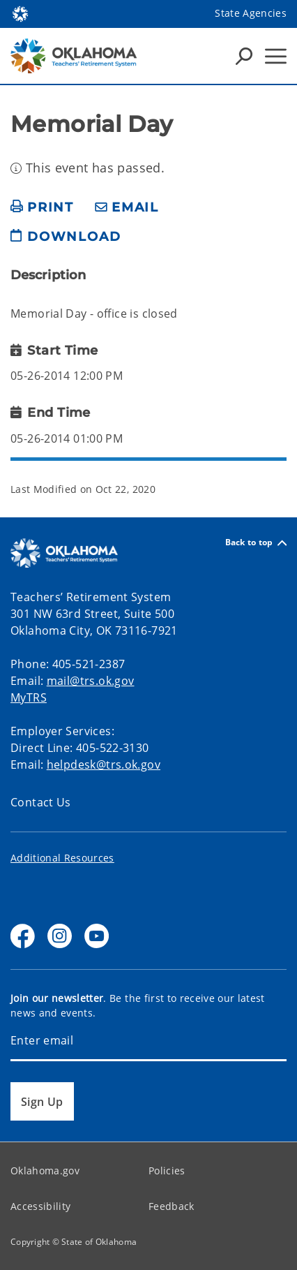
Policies (166, 1170)
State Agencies (251, 13)
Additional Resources (62, 857)
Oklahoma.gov (44, 1170)
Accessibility (40, 1206)
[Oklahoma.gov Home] (20, 13)
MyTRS (28, 697)
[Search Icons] (244, 56)
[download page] (65, 242)
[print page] (42, 208)
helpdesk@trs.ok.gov (103, 764)
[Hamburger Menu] (276, 56)
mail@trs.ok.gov (91, 680)
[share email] (127, 208)
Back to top (256, 542)
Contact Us (40, 802)
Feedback (171, 1206)
